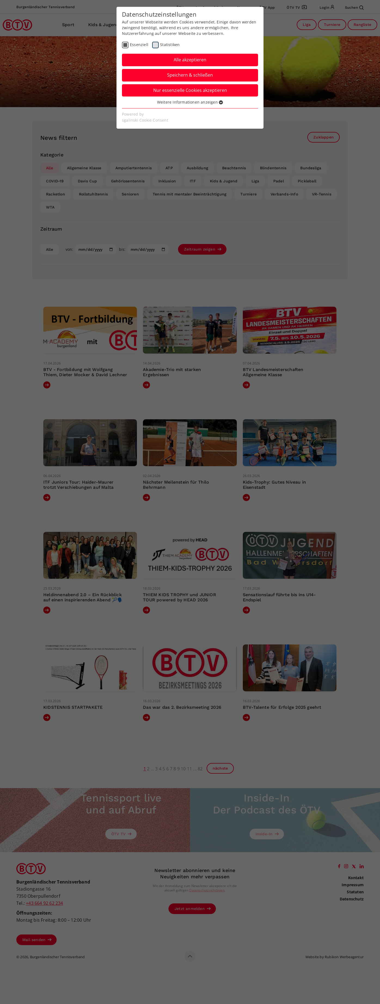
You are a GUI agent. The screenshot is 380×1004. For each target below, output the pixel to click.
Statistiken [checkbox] (170, 44)
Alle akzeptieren (190, 60)
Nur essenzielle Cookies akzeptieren (190, 90)
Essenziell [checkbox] (139, 44)
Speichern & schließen (190, 75)
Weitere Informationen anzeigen (190, 102)
